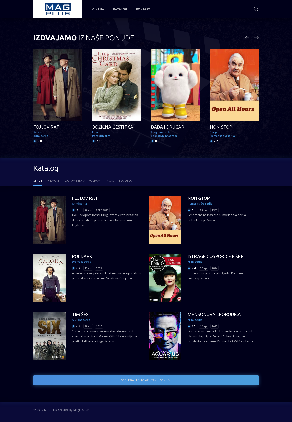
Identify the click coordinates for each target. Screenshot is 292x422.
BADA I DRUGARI (168, 126)
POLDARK (82, 256)
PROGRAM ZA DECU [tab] (119, 180)
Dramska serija (81, 261)
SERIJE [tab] (37, 180)
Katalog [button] (120, 9)
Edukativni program (164, 136)
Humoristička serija (222, 136)
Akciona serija (81, 320)
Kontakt (143, 9)
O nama (98, 9)
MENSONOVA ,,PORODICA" (215, 314)
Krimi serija (40, 136)
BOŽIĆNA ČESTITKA (112, 126)
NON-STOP (221, 126)
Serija (37, 132)
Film (95, 132)
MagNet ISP (81, 410)
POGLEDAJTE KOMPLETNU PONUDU (146, 380)
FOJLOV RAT (46, 126)
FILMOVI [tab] (53, 180)
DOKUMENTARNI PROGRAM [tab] (82, 180)
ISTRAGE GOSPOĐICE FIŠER (216, 256)
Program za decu (162, 132)
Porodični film (101, 136)
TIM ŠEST (81, 314)
